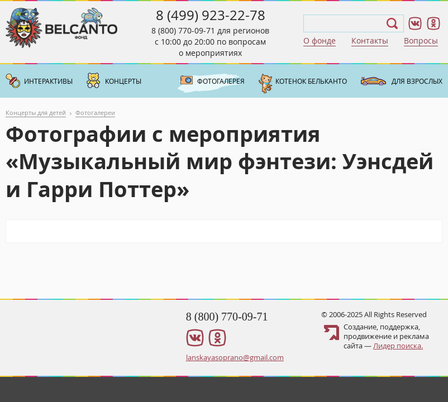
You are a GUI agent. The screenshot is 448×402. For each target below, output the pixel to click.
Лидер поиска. (398, 346)
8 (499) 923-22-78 (210, 15)
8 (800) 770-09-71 (183, 30)
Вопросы (421, 40)
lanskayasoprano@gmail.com (235, 357)
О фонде (319, 40)
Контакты (369, 40)
